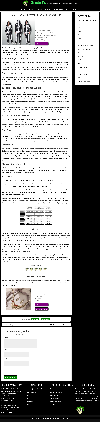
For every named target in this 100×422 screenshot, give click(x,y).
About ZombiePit (56, 392)
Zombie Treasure (44, 9)
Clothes (23, 9)
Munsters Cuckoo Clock (8, 412)
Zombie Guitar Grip (7, 398)
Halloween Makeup (84, 49)
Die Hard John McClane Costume (12, 389)
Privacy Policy (55, 398)
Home (52, 389)
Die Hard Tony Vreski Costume (11, 391)
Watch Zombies (57, 9)
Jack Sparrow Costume (8, 405)
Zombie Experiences (84, 81)
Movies (80, 60)
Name (6, 349)
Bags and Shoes (83, 24)
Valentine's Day (82, 74)
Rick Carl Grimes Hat (8, 403)
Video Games (82, 78)
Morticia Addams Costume (9, 396)
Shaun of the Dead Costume (10, 407)
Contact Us (54, 395)
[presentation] (16, 370)
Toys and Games (83, 67)
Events (67, 9)
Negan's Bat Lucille (7, 400)
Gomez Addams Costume (9, 393)
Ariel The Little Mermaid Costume (58, 325)
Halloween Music (83, 53)
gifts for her (45, 319)
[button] (78, 9)
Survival (80, 63)
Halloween (31, 9)
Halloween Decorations (85, 45)
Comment (7, 337)
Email (6, 359)
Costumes (35, 319)
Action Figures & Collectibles (87, 20)
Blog (74, 9)
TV (78, 71)
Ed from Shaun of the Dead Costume (13, 410)
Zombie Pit (38, 3)
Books (79, 31)
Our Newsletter (55, 401)
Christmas (81, 35)
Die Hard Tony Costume (11, 325)
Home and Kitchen (84, 56)
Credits (52, 405)
